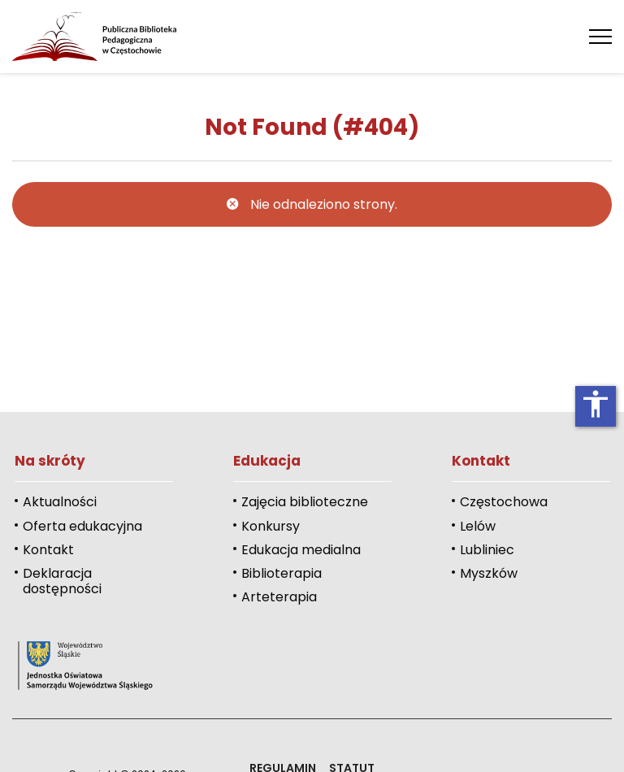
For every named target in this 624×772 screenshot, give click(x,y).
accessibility (595, 404)
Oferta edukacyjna (82, 526)
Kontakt (48, 549)
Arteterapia (279, 597)
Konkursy (270, 526)
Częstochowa (504, 502)
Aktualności (60, 502)
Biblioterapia (281, 573)
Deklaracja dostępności (62, 581)
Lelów (478, 526)
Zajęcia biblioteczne (304, 502)
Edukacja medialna (301, 549)
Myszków (489, 573)
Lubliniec (487, 549)
